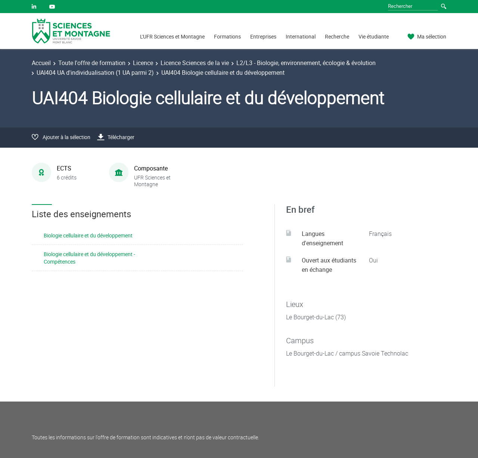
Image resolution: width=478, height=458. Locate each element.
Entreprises (263, 36)
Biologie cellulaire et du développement (88, 235)
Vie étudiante (373, 36)
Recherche (337, 36)
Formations (227, 36)
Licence (143, 63)
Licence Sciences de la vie (195, 63)
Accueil (41, 63)
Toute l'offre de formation (91, 63)
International (301, 36)
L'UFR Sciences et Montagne (172, 36)
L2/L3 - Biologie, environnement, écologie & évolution (306, 63)
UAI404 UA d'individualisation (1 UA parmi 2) (95, 72)
